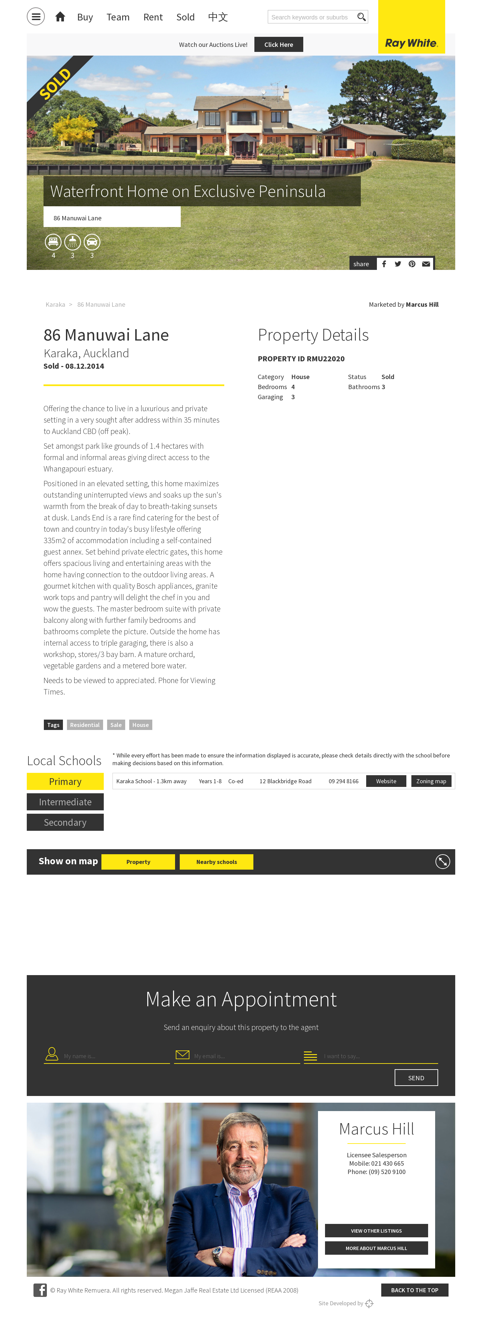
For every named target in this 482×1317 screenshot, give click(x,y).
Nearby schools (216, 862)
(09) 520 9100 (387, 1171)
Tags (53, 725)
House (141, 725)
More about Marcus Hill (376, 1248)
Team (118, 16)
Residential (85, 725)
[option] (241, 202)
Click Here (278, 44)
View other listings (376, 1230)
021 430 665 (387, 1163)
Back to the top (414, 1290)
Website (386, 781)
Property (138, 862)
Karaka (55, 304)
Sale (116, 725)
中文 (218, 16)
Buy (85, 16)
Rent (153, 16)
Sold (185, 16)
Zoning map (431, 781)
